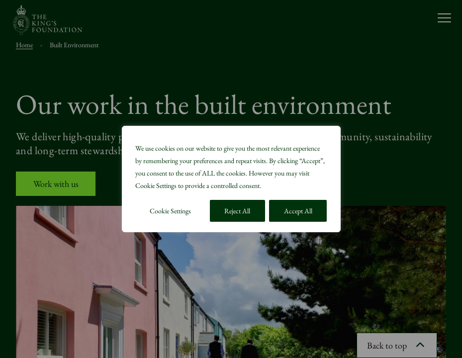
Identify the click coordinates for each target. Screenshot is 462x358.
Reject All (237, 210)
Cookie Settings (170, 210)
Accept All (298, 210)
